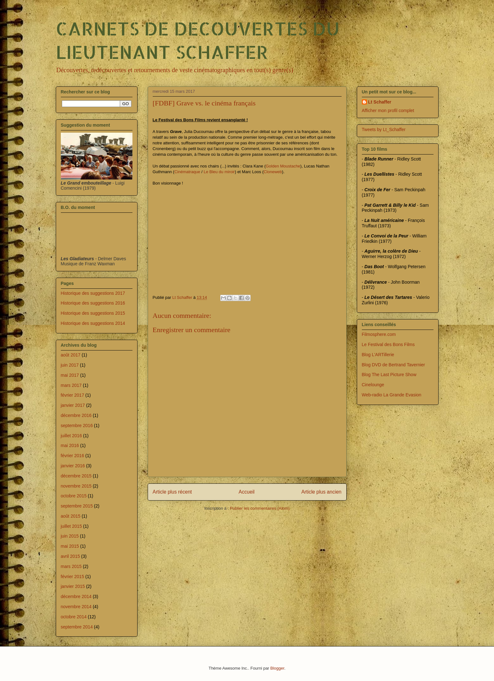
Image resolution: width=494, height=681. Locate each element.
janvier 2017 (73, 405)
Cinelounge (373, 384)
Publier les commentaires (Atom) (260, 508)
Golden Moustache (283, 166)
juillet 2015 (71, 526)
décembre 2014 (76, 596)
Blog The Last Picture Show (389, 374)
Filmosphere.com (379, 334)
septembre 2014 (77, 626)
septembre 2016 (77, 425)
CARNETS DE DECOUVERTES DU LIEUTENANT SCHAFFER (198, 39)
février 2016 (72, 455)
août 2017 (70, 354)
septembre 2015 (77, 505)
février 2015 (72, 576)
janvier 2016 (73, 465)
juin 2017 (70, 365)
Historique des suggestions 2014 (93, 323)
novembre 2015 (76, 486)
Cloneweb (273, 171)
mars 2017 (71, 385)
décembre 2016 (76, 415)
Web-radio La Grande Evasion (391, 394)
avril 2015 (70, 556)
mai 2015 (70, 546)
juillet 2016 (71, 435)
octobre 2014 (74, 616)
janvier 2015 (73, 586)
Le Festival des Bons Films (388, 344)
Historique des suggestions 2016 (93, 303)
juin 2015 (70, 536)
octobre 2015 (74, 495)
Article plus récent (172, 492)
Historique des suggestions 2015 (93, 313)
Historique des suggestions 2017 (93, 293)
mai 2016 (70, 445)
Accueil (246, 492)
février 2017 (72, 395)
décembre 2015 (76, 475)
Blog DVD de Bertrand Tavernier (393, 364)
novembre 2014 (76, 606)
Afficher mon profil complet (388, 110)
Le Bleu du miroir (219, 171)
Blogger (277, 668)
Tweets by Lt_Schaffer (384, 129)
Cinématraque (187, 171)
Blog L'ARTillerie (378, 354)
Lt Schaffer (379, 101)
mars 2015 (71, 566)
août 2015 (70, 516)
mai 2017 (70, 375)
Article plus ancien (321, 492)
